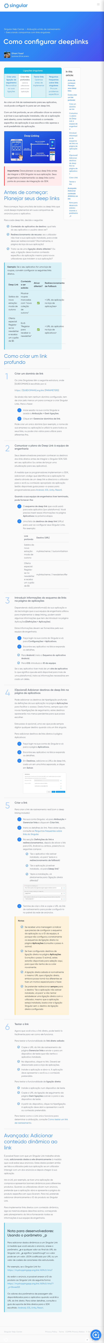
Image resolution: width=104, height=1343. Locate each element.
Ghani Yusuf (17, 53)
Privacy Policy (51, 1332)
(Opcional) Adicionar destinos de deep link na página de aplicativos (73, 164)
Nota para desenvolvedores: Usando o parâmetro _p (73, 209)
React (58, 490)
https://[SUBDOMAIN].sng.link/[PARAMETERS (36, 390)
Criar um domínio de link (72, 106)
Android (40, 490)
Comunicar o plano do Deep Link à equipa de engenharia (73, 121)
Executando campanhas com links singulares (28, 32)
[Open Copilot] (95, 1335)
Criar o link (73, 178)
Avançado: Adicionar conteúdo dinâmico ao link (73, 193)
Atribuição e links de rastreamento (43, 29)
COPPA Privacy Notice (74, 1332)
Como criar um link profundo (72, 97)
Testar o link (72, 183)
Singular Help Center (14, 29)
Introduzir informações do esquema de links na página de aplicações (73, 142)
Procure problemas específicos (54, 85)
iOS (46, 490)
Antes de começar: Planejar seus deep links (72, 85)
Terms (61, 1332)
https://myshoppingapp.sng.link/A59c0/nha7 (29, 1270)
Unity (51, 490)
